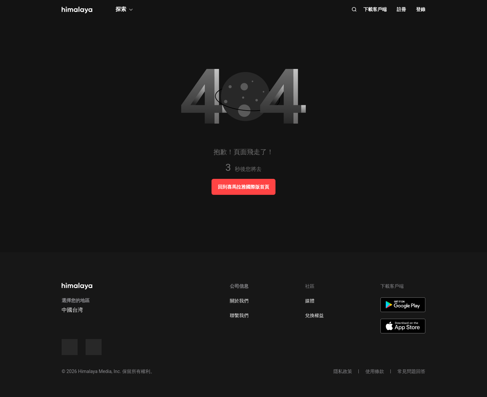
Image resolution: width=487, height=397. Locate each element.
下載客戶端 (375, 9)
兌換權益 (314, 315)
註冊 (401, 9)
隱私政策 (342, 371)
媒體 (309, 300)
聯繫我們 (239, 315)
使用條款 (374, 371)
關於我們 (239, 300)
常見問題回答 (411, 371)
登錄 (420, 9)
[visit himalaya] (77, 10)
